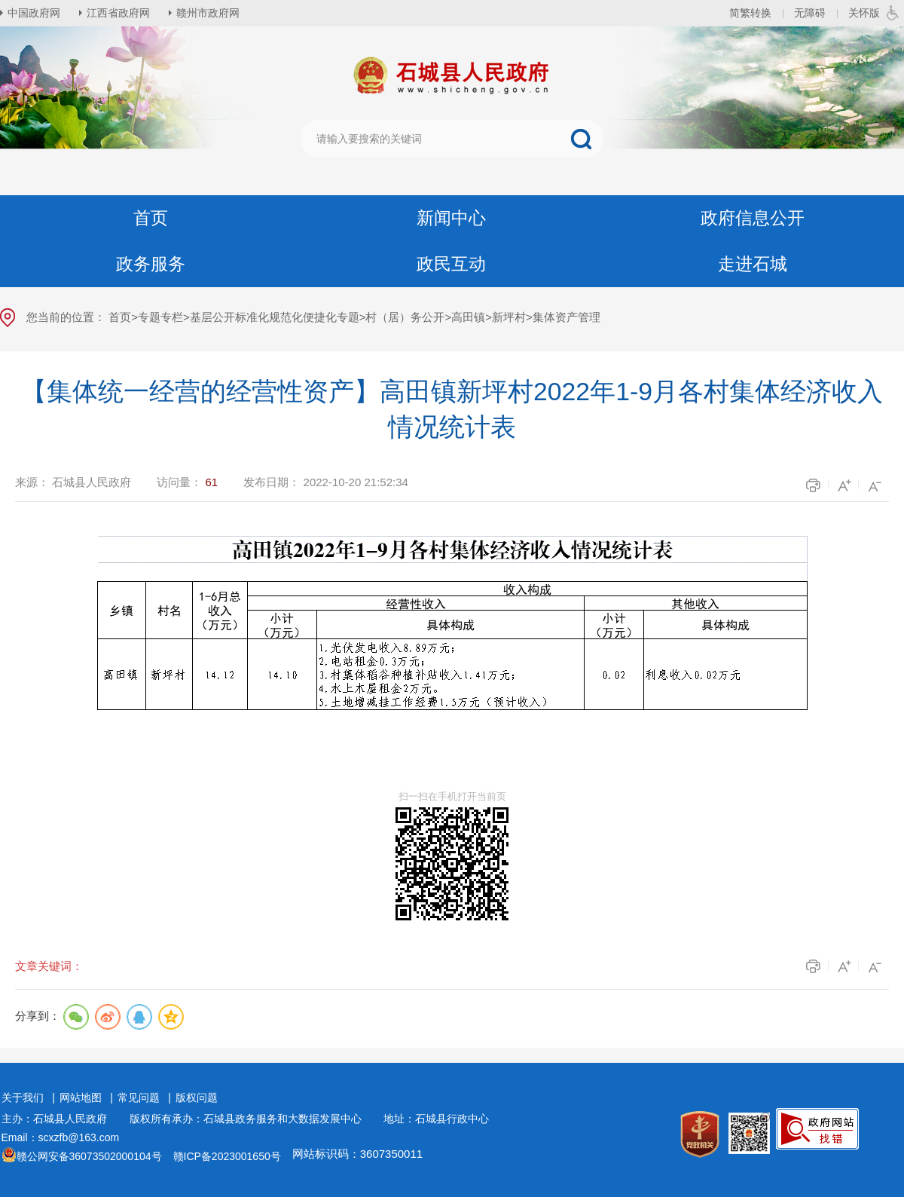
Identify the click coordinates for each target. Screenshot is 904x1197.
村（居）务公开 (404, 317)
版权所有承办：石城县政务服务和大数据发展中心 (251, 1119)
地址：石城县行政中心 (436, 1119)
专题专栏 (160, 317)
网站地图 (81, 1097)
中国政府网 (34, 13)
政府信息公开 (753, 218)
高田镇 (468, 317)
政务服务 (150, 264)
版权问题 (197, 1097)
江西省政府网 (118, 13)
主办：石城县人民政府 (60, 1119)
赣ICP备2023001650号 (227, 1156)
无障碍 (810, 13)
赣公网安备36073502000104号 (89, 1156)
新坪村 (509, 317)
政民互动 (451, 264)
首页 (150, 218)
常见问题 (139, 1097)
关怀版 (864, 13)
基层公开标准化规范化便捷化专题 (274, 317)
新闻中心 (451, 218)
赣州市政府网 (208, 13)
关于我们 (23, 1097)
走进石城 (752, 264)
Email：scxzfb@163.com (61, 1137)
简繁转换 (750, 13)
